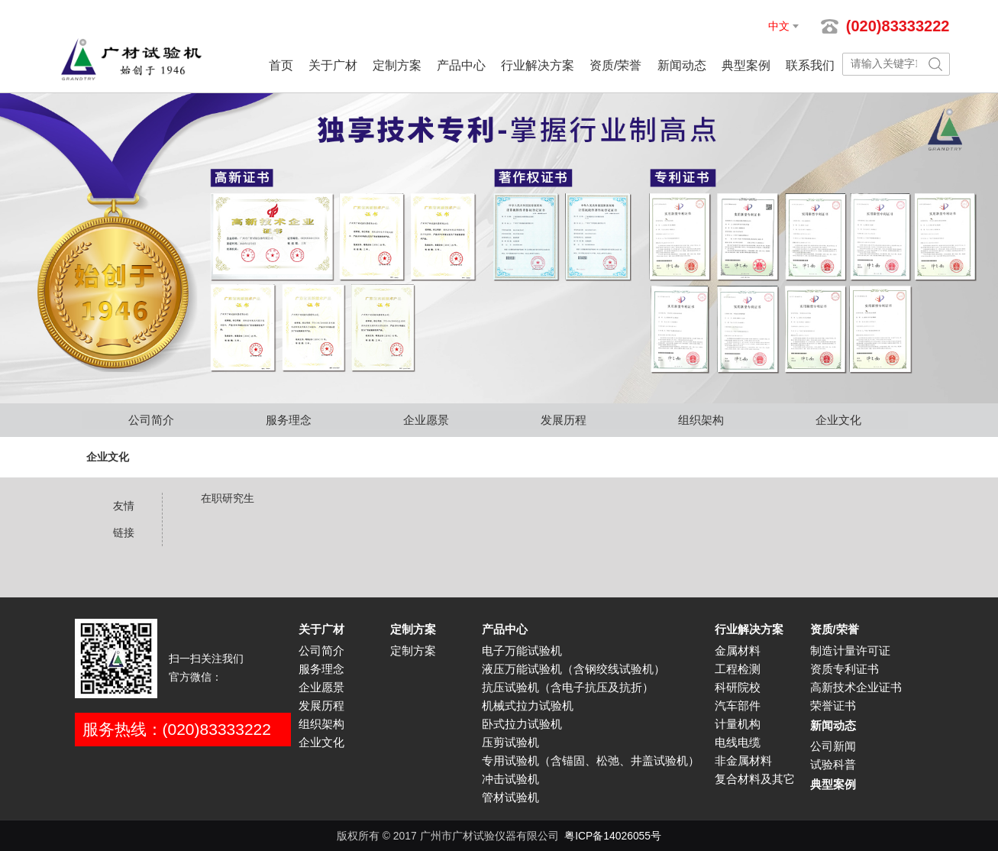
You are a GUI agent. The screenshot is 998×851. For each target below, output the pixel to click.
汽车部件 (738, 706)
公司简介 (151, 419)
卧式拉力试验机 (522, 724)
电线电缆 (738, 742)
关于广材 (332, 65)
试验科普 (833, 765)
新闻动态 (681, 65)
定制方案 (397, 65)
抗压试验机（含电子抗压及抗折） (568, 687)
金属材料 (738, 651)
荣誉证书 (833, 706)
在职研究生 (227, 498)
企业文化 (838, 419)
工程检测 (738, 669)
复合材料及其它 (755, 779)
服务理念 (289, 419)
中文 (779, 26)
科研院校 (738, 687)
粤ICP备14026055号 (612, 836)
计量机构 (738, 724)
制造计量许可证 (850, 651)
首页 (281, 65)
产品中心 (461, 65)
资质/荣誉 (615, 65)
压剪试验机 (510, 742)
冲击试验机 (510, 779)
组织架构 (701, 419)
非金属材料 (743, 761)
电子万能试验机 (522, 651)
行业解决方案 (537, 65)
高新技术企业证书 (856, 687)
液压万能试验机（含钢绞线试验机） (573, 669)
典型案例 (746, 65)
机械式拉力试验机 (527, 706)
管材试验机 (510, 797)
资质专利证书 (844, 669)
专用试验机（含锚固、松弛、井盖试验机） (590, 761)
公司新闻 (833, 746)
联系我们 (810, 65)
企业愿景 (426, 419)
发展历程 (563, 419)
